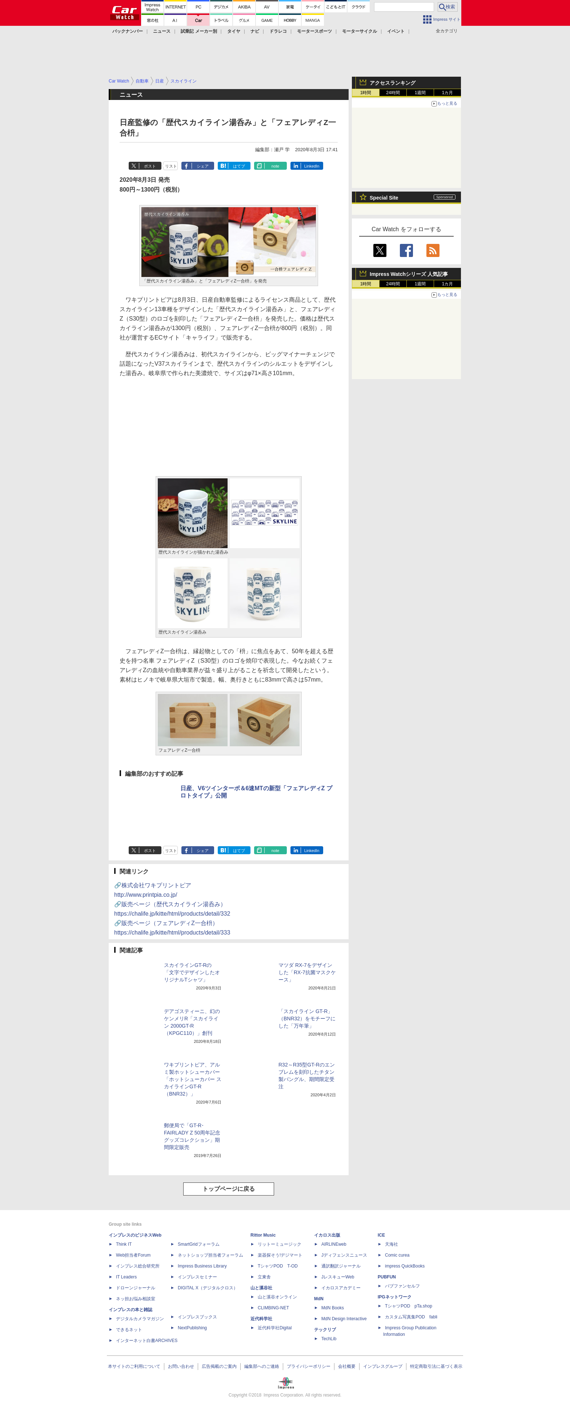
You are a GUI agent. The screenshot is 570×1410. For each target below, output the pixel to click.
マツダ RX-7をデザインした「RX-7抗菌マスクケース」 (307, 972)
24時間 (393, 92)
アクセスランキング (393, 83)
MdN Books (332, 1307)
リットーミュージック (279, 1244)
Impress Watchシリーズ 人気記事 (409, 274)
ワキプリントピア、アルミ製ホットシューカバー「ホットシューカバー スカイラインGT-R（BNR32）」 (192, 1079)
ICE (381, 1235)
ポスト (150, 166)
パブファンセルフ (402, 1286)
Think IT (124, 1244)
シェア (203, 166)
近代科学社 (261, 1318)
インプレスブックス (197, 1316)
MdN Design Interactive (344, 1318)
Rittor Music (263, 1235)
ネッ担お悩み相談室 (135, 1298)
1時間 (366, 92)
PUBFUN (387, 1277)
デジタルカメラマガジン (140, 1318)
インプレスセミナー (197, 1277)
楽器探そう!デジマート (280, 1255)
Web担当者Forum (133, 1255)
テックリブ (325, 1329)
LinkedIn (312, 166)
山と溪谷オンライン (277, 1296)
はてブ (239, 166)
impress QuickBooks (405, 1266)
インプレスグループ (382, 1366)
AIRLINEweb (333, 1244)
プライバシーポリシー (308, 1366)
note (275, 166)
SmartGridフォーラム (199, 1244)
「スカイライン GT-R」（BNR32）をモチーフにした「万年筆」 (307, 1018)
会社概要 (347, 1366)
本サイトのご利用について (134, 1366)
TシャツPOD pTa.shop (408, 1306)
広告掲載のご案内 (219, 1366)
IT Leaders (126, 1277)
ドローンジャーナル (135, 1287)
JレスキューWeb (337, 1277)
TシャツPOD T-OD (278, 1266)
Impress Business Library (202, 1266)
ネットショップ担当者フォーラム (210, 1255)
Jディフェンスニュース (344, 1255)
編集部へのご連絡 (261, 1366)
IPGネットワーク (395, 1296)
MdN (319, 1298)
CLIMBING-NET (273, 1307)
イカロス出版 (327, 1235)
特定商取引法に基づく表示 (436, 1366)
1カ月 (447, 92)
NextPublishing (192, 1327)
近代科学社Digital (275, 1327)
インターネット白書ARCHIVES (146, 1340)
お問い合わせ (181, 1366)
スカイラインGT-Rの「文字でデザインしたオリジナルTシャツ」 (192, 972)
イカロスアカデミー (341, 1287)
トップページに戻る (228, 1189)
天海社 (391, 1244)
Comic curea (397, 1255)
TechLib (328, 1338)
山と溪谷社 (261, 1287)
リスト (171, 166)
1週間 (420, 92)
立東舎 (264, 1277)
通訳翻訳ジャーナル (341, 1266)
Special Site (384, 198)
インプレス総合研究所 (138, 1266)
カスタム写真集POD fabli (411, 1316)
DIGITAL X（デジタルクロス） (208, 1287)
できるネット (129, 1329)
